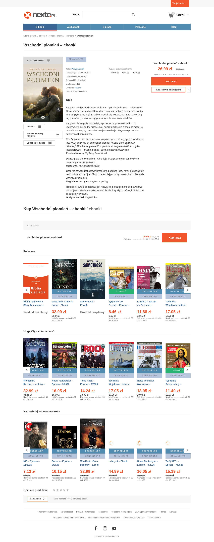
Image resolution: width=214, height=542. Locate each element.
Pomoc (163, 512)
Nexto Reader (67, 512)
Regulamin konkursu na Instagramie (104, 518)
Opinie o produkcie (36, 143)
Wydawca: (70, 88)
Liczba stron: (71, 84)
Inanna (78, 88)
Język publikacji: (73, 80)
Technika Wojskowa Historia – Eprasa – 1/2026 (119, 384)
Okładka (31, 126)
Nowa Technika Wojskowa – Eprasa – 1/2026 (146, 384)
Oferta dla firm (154, 518)
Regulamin (103, 512)
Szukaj (76, 14)
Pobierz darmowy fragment (35, 134)
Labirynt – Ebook (118, 459)
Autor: (68, 69)
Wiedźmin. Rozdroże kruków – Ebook (34, 384)
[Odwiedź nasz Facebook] (95, 528)
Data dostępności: (73, 73)
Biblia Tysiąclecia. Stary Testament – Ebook (33, 305)
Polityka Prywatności (85, 512)
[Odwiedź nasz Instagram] (105, 528)
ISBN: (68, 91)
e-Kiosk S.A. (114, 536)
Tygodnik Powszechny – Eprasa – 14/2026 (175, 384)
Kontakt (172, 512)
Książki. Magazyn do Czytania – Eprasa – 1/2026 (146, 305)
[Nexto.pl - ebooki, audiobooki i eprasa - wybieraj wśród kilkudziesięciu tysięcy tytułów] (40, 15)
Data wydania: (72, 76)
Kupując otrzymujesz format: (120, 69)
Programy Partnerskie (47, 512)
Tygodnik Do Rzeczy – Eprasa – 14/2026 (119, 305)
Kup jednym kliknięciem (168, 89)
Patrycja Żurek (77, 69)
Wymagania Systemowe (145, 512)
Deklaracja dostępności (134, 518)
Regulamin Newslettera (121, 512)
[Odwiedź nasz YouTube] (114, 528)
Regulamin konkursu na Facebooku (69, 518)
